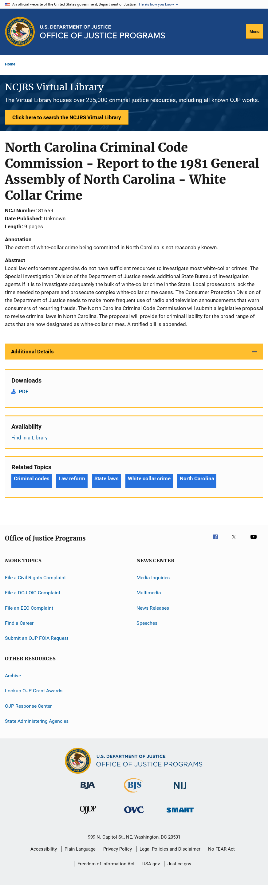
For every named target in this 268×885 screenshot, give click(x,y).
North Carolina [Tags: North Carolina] (197, 478)
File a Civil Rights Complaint (35, 577)
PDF (23, 391)
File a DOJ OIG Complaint (32, 593)
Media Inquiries (153, 577)
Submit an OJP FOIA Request (36, 638)
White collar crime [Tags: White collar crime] (149, 478)
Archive (13, 675)
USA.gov (151, 864)
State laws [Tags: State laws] (106, 478)
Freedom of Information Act (106, 864)
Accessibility (43, 849)
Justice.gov (179, 864)
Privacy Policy (117, 849)
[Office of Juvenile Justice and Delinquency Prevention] (88, 815)
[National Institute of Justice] (180, 790)
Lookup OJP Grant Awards (33, 691)
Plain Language (80, 849)
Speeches (146, 623)
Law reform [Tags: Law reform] (72, 478)
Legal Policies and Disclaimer (170, 849)
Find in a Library (29, 438)
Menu (254, 31)
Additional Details (32, 351)
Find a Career (19, 623)
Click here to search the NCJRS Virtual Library (66, 117)
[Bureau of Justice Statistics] (134, 793)
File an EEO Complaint (29, 608)
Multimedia (148, 593)
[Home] (102, 31)
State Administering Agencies (37, 721)
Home (10, 64)
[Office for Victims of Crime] (134, 814)
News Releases (152, 608)
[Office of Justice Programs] (20, 32)
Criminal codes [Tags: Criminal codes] (31, 478)
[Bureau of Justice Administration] (88, 790)
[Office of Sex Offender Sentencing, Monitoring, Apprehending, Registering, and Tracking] (180, 813)
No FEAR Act (221, 849)
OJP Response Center (28, 706)
